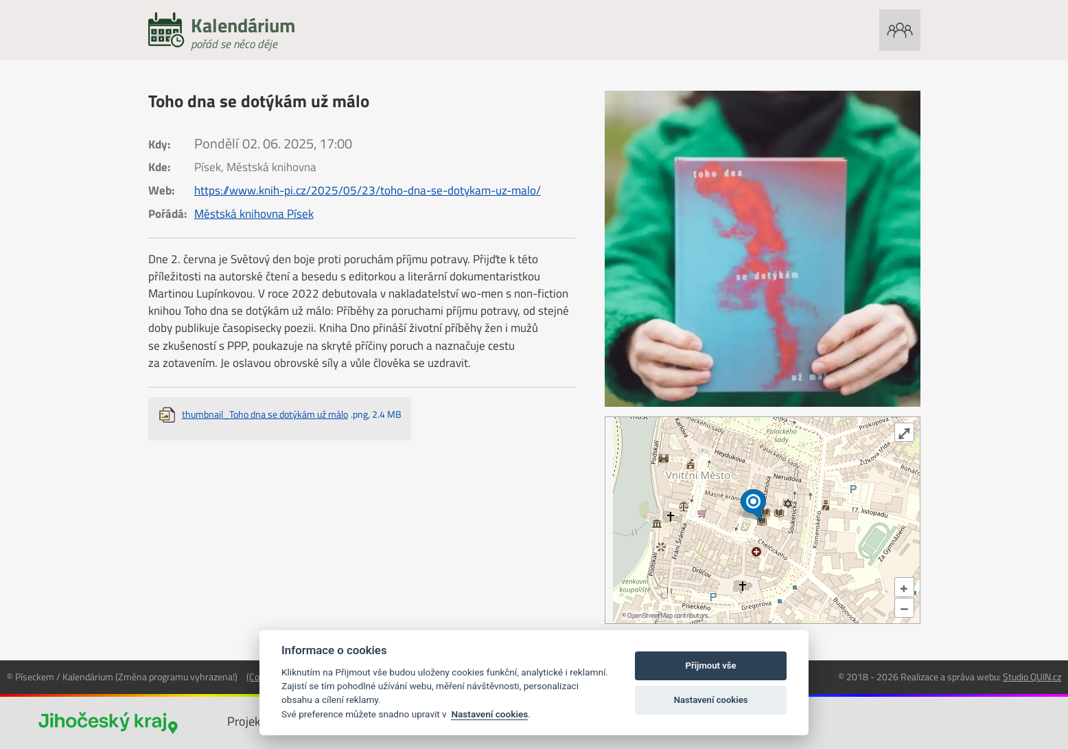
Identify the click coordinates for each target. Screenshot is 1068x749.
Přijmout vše (711, 665)
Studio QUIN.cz (1032, 676)
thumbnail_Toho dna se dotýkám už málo (292, 414)
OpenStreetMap (650, 615)
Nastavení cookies (489, 713)
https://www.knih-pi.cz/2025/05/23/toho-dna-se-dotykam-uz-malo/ (367, 190)
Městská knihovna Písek (254, 214)
